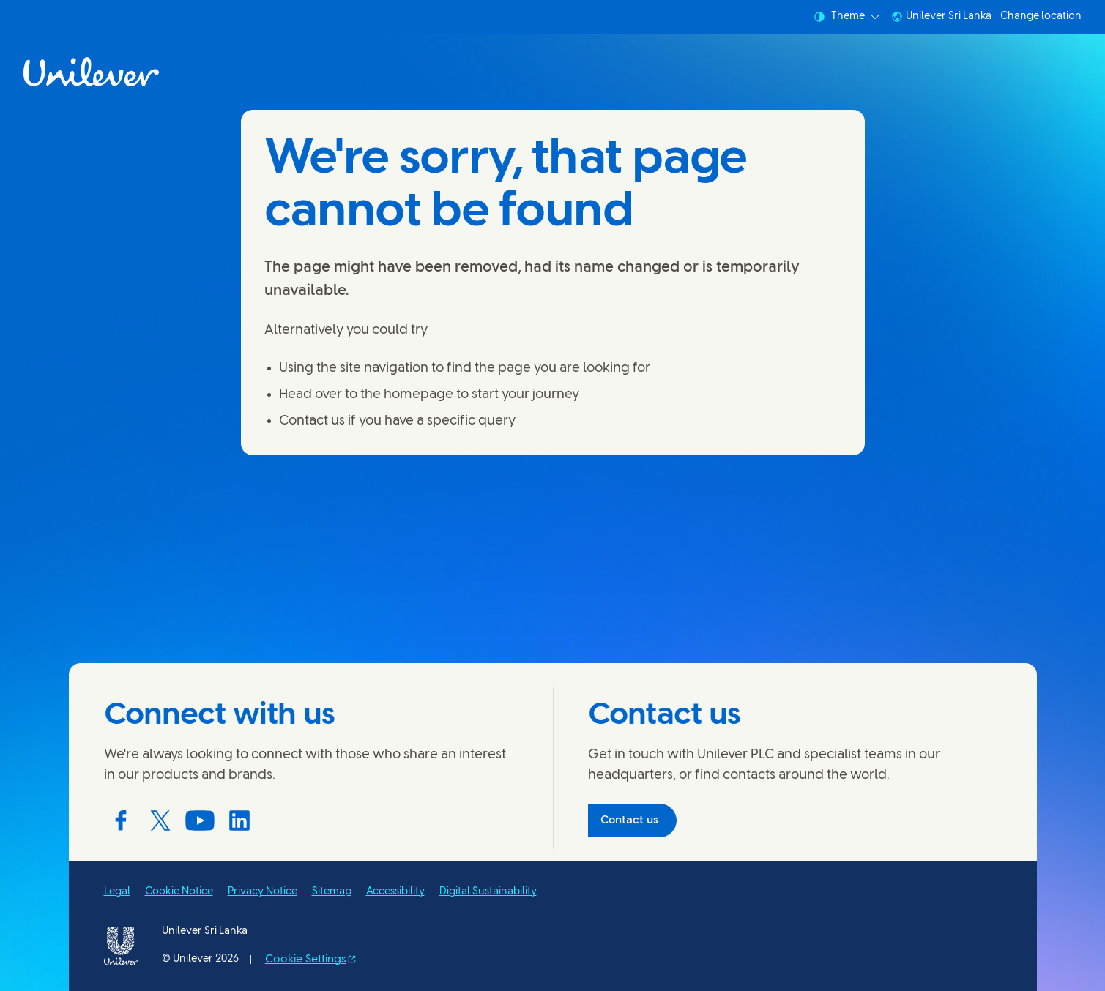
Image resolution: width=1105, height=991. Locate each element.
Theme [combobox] (846, 17)
